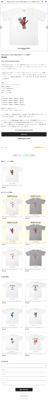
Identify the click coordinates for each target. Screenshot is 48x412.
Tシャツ (3, 365)
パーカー (3, 383)
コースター (3, 374)
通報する (45, 142)
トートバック (4, 378)
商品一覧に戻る (24, 389)
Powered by (24, 398)
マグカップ (3, 370)
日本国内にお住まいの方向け (24, 138)
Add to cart (24, 134)
